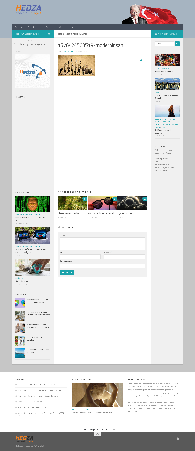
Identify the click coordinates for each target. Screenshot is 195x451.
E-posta (108, 252)
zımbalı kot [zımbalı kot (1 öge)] (135, 411)
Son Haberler (26, 214)
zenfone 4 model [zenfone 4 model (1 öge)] (158, 390)
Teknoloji (18, 27)
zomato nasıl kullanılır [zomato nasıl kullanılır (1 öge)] (166, 399)
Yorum (63, 235)
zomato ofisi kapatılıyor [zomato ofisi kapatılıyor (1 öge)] (163, 402)
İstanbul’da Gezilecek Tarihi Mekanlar (38, 351)
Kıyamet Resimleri (125, 213)
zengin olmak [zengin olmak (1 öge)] (167, 390)
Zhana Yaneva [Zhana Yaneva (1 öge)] (144, 393)
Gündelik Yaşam (34, 27)
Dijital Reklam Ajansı (163, 152)
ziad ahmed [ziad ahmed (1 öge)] (152, 393)
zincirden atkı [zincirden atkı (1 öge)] (140, 399)
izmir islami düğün (162, 164)
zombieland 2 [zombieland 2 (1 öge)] (141, 408)
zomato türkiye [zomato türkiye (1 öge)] (139, 405)
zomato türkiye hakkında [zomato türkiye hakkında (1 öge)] (150, 405)
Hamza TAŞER (160, 161)
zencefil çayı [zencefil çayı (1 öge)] (149, 390)
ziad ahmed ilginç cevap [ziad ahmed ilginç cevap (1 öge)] (162, 393)
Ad (61, 252)
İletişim (71, 27)
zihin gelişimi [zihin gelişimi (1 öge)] (132, 399)
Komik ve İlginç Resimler (164, 122)
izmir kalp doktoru (162, 155)
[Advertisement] (102, 127)
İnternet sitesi (66, 261)
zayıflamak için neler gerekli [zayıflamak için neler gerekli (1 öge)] (171, 383)
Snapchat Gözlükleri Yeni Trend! (101, 213)
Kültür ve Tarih (78, 409)
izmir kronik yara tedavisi (164, 167)
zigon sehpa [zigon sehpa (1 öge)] (172, 393)
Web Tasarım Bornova (163, 149)
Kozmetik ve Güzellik (163, 124)
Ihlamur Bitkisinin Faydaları (69, 213)
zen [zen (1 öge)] (135, 387)
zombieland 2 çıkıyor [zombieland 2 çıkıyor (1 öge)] (150, 408)
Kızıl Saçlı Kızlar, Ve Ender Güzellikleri (164, 131)
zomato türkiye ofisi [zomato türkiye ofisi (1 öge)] (163, 405)
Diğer (60, 27)
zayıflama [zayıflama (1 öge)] (160, 383)
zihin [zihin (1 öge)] (174, 396)
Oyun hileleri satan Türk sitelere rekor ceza (31, 219)
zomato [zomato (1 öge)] (147, 399)
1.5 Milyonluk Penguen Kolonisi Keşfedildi (166, 97)
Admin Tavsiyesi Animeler (165, 71)
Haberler (171, 119)
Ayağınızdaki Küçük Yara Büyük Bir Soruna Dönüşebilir (38, 326)
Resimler (49, 27)
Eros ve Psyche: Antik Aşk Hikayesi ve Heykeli (92, 412)
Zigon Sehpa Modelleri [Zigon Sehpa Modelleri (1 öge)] (153, 396)
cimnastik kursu (161, 170)
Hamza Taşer (69, 52)
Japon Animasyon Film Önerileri (36, 338)
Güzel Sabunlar (21, 281)
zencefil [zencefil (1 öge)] (139, 387)
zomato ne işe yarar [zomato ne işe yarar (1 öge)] (137, 402)
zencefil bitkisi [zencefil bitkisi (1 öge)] (145, 387)
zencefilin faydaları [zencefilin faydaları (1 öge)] (155, 387)
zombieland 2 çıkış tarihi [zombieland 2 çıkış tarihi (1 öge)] (164, 408)
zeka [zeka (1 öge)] (129, 387)
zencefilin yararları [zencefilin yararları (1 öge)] (166, 387)
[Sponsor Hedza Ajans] (48, 33)
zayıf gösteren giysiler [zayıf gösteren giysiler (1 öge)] (151, 383)
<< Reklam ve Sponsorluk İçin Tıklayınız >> (97, 429)
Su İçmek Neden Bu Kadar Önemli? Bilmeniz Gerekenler (38, 313)
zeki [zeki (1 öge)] (132, 387)
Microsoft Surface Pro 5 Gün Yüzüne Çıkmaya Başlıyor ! (31, 251)
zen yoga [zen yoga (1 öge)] (138, 393)
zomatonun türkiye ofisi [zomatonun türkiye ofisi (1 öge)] (149, 402)
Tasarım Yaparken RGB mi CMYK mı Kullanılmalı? (37, 301)
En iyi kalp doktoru (162, 158)
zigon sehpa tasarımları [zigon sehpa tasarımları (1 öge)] (166, 396)
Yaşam (157, 92)
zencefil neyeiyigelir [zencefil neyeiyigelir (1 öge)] (140, 390)
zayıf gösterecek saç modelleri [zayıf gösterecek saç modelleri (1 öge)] (136, 383)
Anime (157, 68)
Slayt (17, 214)
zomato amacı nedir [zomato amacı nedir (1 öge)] (154, 399)
